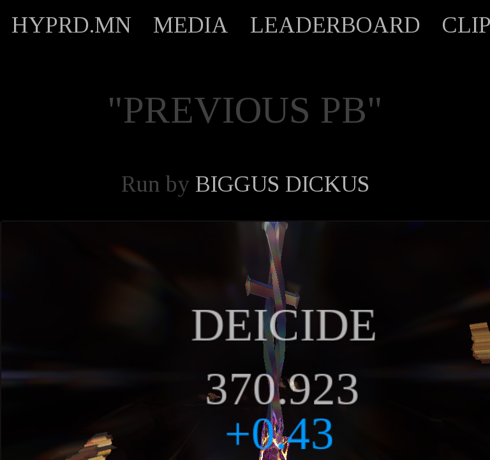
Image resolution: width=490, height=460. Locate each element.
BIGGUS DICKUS (282, 184)
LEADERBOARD (335, 25)
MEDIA (190, 25)
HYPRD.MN (71, 25)
